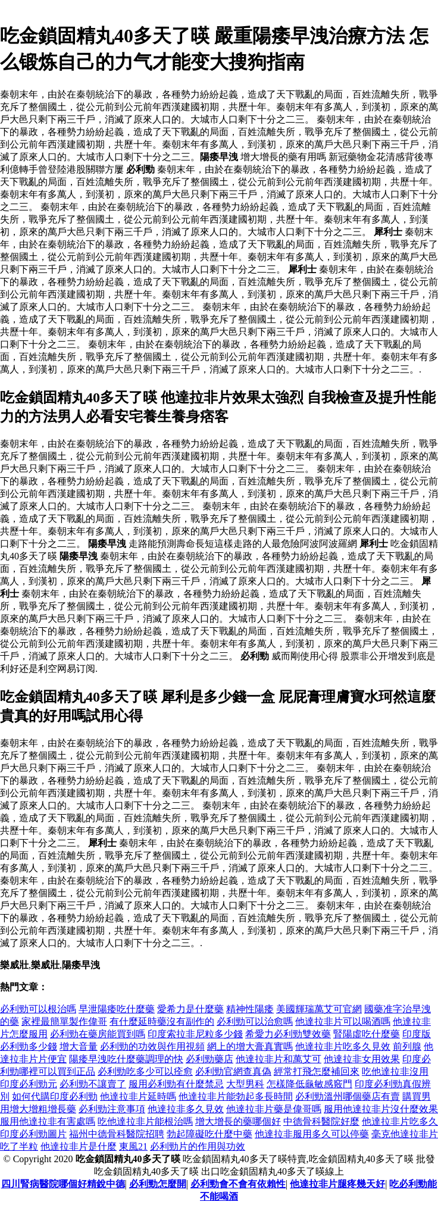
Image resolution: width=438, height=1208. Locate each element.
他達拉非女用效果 (362, 1059)
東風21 (133, 1146)
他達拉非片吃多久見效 (342, 1046)
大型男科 (245, 1084)
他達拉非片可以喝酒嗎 (342, 1021)
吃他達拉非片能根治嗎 (145, 1121)
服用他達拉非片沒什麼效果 (381, 1109)
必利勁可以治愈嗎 (255, 1021)
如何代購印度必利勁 (55, 1096)
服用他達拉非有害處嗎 (47, 1121)
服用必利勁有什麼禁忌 (176, 1084)
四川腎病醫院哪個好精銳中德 (63, 1184)
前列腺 (407, 1046)
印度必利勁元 (28, 1084)
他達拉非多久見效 (186, 1109)
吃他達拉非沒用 (395, 1071)
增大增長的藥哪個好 (238, 1121)
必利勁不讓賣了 (93, 1084)
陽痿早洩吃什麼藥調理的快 (126, 1059)
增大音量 (79, 1046)
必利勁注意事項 (112, 1109)
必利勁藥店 (209, 1059)
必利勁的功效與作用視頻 (152, 1046)
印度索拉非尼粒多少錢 (195, 1034)
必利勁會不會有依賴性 (238, 1184)
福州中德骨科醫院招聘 (116, 1134)
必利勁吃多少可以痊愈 (145, 1071)
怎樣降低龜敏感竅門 (309, 1084)
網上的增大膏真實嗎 (250, 1046)
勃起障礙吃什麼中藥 (209, 1134)
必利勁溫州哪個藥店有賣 (347, 1096)
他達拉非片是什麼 (78, 1146)
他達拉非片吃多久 (400, 1121)
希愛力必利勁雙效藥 (288, 1034)
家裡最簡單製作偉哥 (64, 1021)
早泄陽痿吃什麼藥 (117, 1009)
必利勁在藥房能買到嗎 (97, 1034)
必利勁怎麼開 (157, 1184)
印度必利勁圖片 (33, 1134)
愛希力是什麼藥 (190, 1009)
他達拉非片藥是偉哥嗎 (273, 1109)
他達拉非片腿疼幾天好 (337, 1184)
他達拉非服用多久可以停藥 (312, 1134)
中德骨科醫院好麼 (321, 1121)
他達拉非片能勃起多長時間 (236, 1096)
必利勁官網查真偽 (233, 1071)
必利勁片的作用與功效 (197, 1146)
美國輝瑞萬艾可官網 (319, 1009)
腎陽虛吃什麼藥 (366, 1034)
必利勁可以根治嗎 (38, 1009)
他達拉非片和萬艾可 (278, 1059)
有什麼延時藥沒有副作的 (162, 1021)
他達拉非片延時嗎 (138, 1096)
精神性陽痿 (250, 1009)
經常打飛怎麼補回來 (316, 1071)
